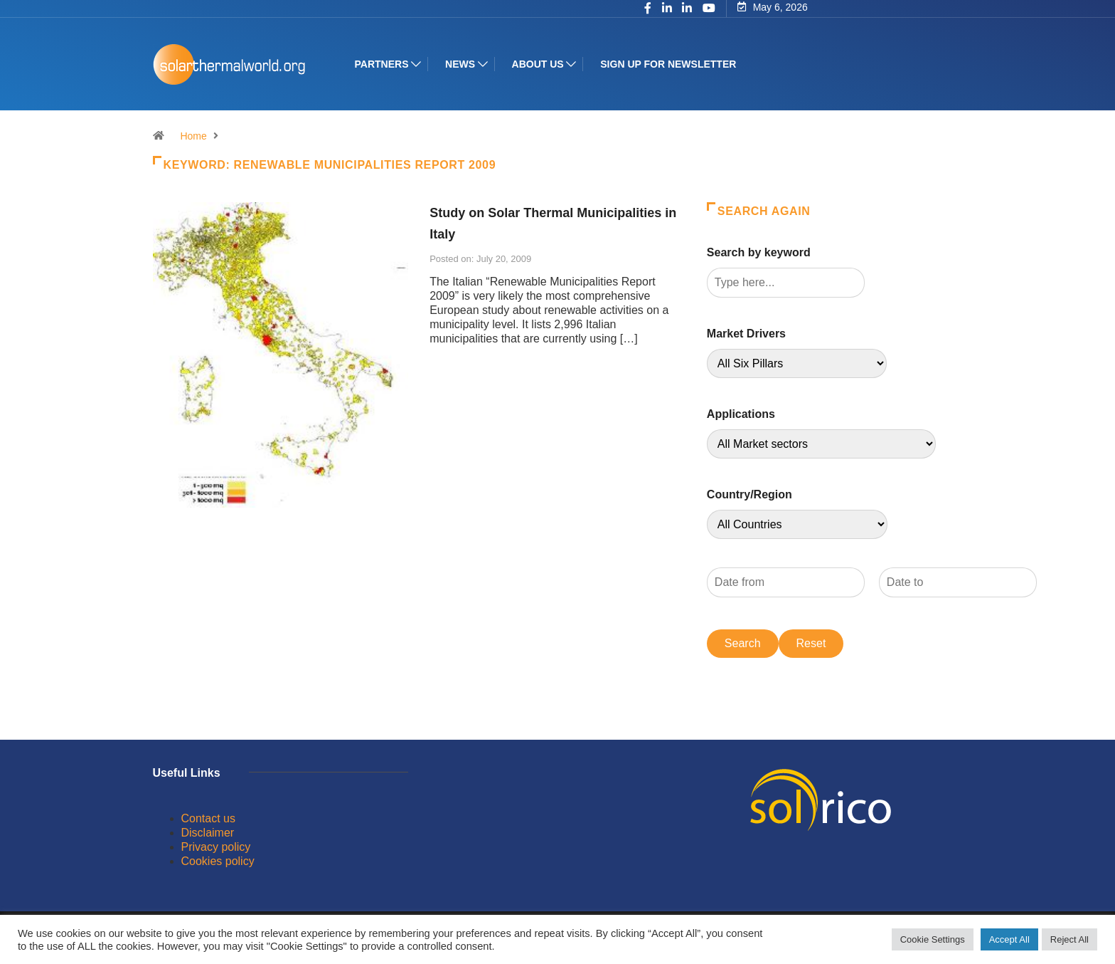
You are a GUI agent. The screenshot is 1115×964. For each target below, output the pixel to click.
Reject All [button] (1069, 939)
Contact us (208, 818)
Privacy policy (216, 847)
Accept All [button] (1009, 939)
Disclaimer (208, 833)
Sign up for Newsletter (668, 64)
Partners (382, 64)
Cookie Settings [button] (932, 939)
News (460, 64)
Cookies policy (218, 861)
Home (193, 136)
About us (538, 64)
